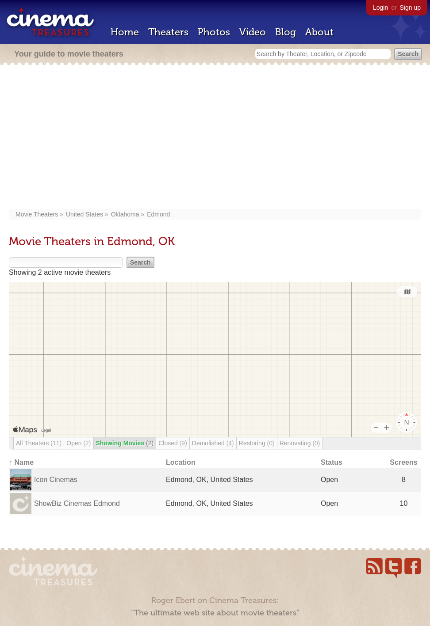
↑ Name (21, 462)
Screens (403, 462)
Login (380, 7)
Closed (172, 443)
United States (84, 214)
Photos (214, 32)
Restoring (257, 443)
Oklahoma (125, 214)
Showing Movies (125, 443)
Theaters (168, 32)
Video (252, 32)
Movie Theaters (36, 214)
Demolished (213, 443)
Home (125, 32)
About (319, 32)
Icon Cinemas (55, 479)
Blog (285, 32)
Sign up (410, 7)
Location (181, 462)
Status (331, 462)
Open (78, 443)
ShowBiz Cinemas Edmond (77, 503)
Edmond (158, 214)
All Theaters (38, 443)
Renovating (300, 443)
